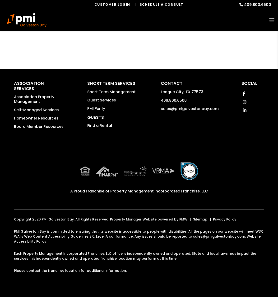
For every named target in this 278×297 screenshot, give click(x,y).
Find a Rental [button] (99, 125)
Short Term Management (111, 92)
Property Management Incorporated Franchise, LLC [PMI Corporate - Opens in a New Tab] (159, 191)
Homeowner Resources (36, 118)
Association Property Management (34, 99)
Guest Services (101, 100)
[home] (26, 20)
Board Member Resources (39, 126)
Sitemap (200, 219)
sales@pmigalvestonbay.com (190, 108)
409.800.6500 (257, 4)
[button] (243, 94)
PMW (183, 219)
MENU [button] (271, 20)
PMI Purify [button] (96, 108)
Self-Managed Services (36, 110)
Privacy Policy (224, 219)
